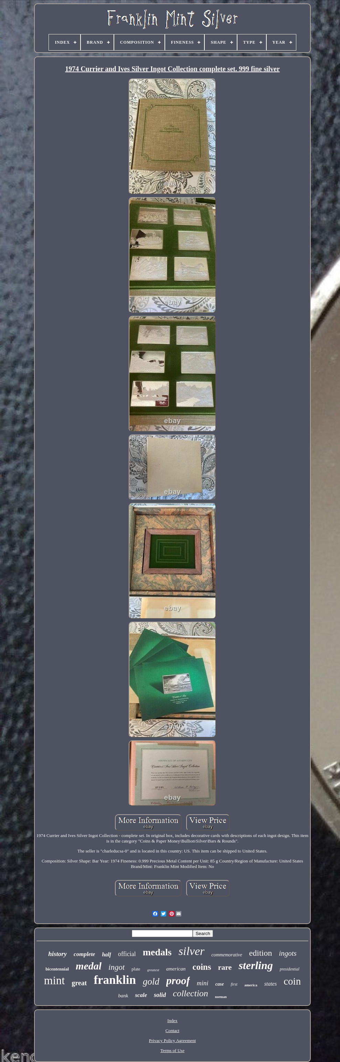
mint (54, 980)
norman (221, 997)
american (176, 969)
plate (135, 969)
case (219, 984)
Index (172, 1020)
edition (260, 952)
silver (192, 951)
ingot (116, 967)
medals (157, 952)
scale (141, 995)
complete (84, 954)
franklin (115, 980)
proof (178, 981)
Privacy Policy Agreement (172, 1040)
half (106, 954)
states (270, 984)
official (127, 954)
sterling (255, 965)
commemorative (226, 954)
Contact (172, 1030)
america (250, 985)
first (234, 984)
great (79, 983)
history (57, 953)
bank (123, 995)
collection (190, 993)
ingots (287, 953)
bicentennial (57, 969)
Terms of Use (172, 1050)
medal (89, 966)
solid (160, 994)
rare (225, 967)
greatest (153, 970)
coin (292, 981)
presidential (289, 969)
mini (203, 983)
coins (201, 967)
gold (151, 981)
